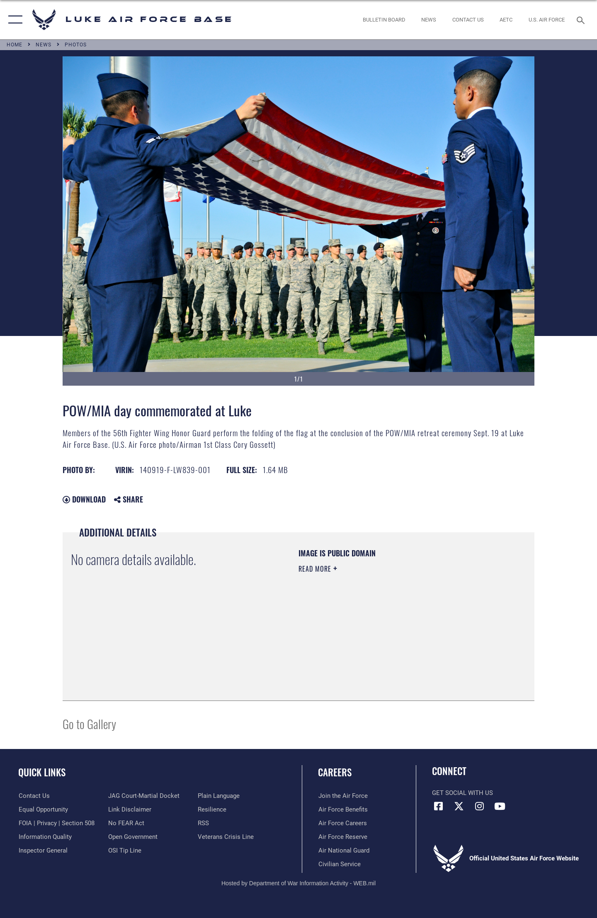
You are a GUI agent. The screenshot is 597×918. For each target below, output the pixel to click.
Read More (315, 569)
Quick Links (42, 772)
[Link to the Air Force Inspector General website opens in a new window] (42, 850)
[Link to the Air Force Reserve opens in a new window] (342, 837)
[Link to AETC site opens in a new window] (506, 20)
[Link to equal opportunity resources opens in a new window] (43, 809)
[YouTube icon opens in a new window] (499, 806)
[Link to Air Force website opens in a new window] (547, 20)
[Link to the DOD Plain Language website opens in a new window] (219, 796)
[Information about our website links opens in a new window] (129, 809)
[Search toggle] (582, 19)
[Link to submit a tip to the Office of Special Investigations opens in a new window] (124, 850)
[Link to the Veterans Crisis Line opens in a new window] (226, 837)
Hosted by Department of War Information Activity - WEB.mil (298, 883)
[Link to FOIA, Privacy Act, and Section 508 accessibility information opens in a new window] (56, 823)
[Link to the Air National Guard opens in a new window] (343, 850)
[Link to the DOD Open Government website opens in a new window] (133, 837)
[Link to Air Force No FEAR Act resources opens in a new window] (126, 823)
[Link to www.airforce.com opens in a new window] (342, 796)
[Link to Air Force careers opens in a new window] (342, 823)
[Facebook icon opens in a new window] (438, 806)
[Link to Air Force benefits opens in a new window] (342, 809)
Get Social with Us (462, 793)
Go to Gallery (89, 723)
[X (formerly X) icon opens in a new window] (459, 806)
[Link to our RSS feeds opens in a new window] (203, 823)
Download (84, 499)
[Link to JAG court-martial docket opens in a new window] (144, 796)
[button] (13, 19)
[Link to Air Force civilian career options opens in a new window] (339, 863)
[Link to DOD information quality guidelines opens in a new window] (44, 837)
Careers (335, 772)
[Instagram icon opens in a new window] (479, 806)
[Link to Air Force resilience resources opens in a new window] (212, 809)
